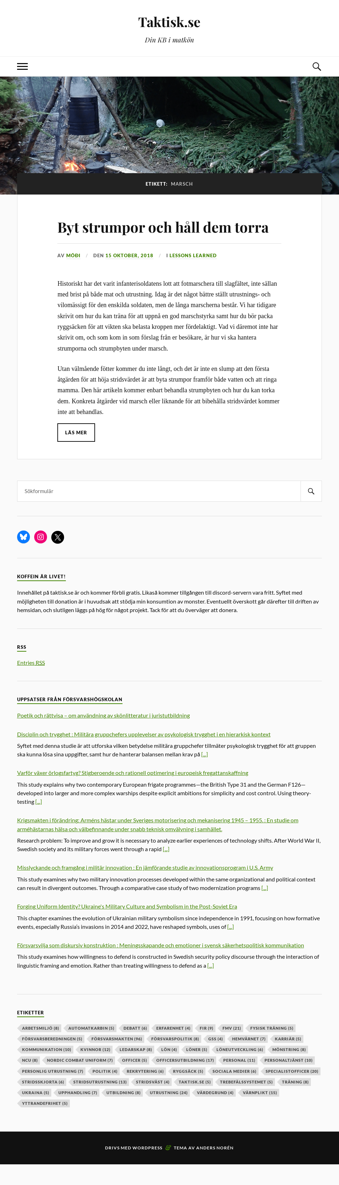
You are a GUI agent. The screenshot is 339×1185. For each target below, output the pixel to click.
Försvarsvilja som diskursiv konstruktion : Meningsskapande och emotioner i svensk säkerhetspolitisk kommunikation (160, 965)
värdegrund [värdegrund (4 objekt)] (215, 1113)
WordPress (147, 1168)
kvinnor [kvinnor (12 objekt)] (95, 1070)
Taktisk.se (169, 21)
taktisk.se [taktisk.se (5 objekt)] (195, 1102)
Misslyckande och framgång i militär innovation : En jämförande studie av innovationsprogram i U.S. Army (145, 888)
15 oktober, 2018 (129, 276)
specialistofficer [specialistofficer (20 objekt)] (292, 1091)
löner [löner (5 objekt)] (196, 1070)
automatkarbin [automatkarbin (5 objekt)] (91, 1048)
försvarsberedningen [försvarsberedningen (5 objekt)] (52, 1059)
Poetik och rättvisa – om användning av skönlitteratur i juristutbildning (103, 736)
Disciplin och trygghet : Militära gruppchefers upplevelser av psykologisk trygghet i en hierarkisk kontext (144, 754)
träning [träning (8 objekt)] (295, 1102)
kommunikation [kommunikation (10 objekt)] (46, 1070)
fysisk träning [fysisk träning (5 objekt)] (271, 1048)
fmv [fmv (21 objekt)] (232, 1048)
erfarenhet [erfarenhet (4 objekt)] (173, 1048)
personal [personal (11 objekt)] (239, 1080)
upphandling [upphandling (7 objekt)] (77, 1113)
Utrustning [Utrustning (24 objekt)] (169, 1113)
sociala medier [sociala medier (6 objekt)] (234, 1091)
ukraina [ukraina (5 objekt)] (35, 1113)
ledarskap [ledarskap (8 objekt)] (136, 1070)
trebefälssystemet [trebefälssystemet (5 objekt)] (246, 1102)
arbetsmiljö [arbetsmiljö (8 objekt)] (40, 1048)
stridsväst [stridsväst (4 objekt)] (153, 1102)
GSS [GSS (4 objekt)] (215, 1059)
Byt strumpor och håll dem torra (154, 236)
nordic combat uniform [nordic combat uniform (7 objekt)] (80, 1080)
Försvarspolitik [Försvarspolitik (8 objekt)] (175, 1059)
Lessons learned (193, 276)
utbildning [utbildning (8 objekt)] (123, 1113)
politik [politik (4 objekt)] (105, 1091)
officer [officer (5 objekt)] (134, 1080)
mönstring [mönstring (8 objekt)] (289, 1070)
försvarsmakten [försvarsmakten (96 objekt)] (117, 1059)
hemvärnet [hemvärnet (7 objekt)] (249, 1059)
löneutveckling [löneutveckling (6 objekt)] (240, 1070)
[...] (204, 774)
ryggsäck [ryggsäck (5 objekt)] (188, 1091)
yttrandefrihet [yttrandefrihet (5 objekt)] (45, 1124)
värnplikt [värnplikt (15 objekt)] (260, 1113)
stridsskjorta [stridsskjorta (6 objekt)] (43, 1102)
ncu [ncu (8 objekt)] (30, 1080)
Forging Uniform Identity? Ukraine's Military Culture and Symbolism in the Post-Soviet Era (127, 926)
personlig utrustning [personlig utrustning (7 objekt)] (52, 1091)
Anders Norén (215, 1168)
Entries (31, 682)
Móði (73, 276)
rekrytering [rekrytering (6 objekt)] (145, 1091)
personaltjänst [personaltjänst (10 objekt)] (289, 1080)
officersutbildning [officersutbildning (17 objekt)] (185, 1080)
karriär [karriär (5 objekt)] (288, 1059)
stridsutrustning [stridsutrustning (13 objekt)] (100, 1102)
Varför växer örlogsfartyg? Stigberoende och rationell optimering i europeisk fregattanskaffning (132, 793)
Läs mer (76, 453)
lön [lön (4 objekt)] (169, 1070)
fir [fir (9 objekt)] (206, 1048)
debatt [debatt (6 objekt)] (135, 1048)
